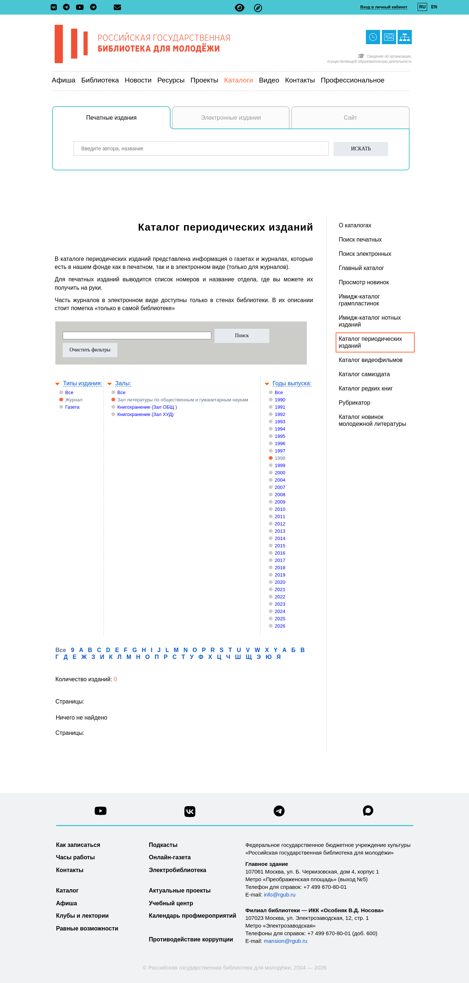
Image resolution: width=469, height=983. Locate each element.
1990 (280, 399)
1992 (280, 414)
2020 (280, 582)
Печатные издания (128, 121)
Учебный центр (171, 903)
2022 (280, 597)
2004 (280, 480)
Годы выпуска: (292, 383)
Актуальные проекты (180, 890)
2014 (280, 538)
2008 (280, 494)
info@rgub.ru (280, 894)
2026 (280, 626)
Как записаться (78, 845)
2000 (280, 472)
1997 (280, 451)
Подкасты (163, 845)
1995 (280, 436)
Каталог (67, 890)
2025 (280, 618)
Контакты (300, 80)
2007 (280, 487)
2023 (280, 604)
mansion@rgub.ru (285, 941)
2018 (280, 567)
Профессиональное (352, 80)
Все (69, 392)
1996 (280, 443)
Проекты (204, 80)
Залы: (123, 383)
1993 (280, 421)
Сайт (350, 118)
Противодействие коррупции (191, 939)
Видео (269, 80)
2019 (280, 575)
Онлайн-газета (170, 857)
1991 (280, 407)
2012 (280, 524)
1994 (280, 429)
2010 (280, 509)
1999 (280, 465)
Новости (138, 80)
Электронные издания (231, 118)
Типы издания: (82, 383)
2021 (280, 589)
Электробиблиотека (177, 870)
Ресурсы (171, 80)
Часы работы (75, 857)
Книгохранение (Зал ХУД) (145, 414)
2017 (280, 560)
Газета (72, 407)
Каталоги (238, 80)
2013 (280, 531)
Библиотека (100, 80)
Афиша (63, 80)
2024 (280, 611)
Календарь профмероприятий (193, 916)
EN (434, 6)
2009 (280, 502)
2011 (280, 516)
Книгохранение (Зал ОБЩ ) (147, 407)
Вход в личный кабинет (383, 7)
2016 (280, 553)
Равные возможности (87, 928)
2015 (280, 545)
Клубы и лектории (82, 916)
